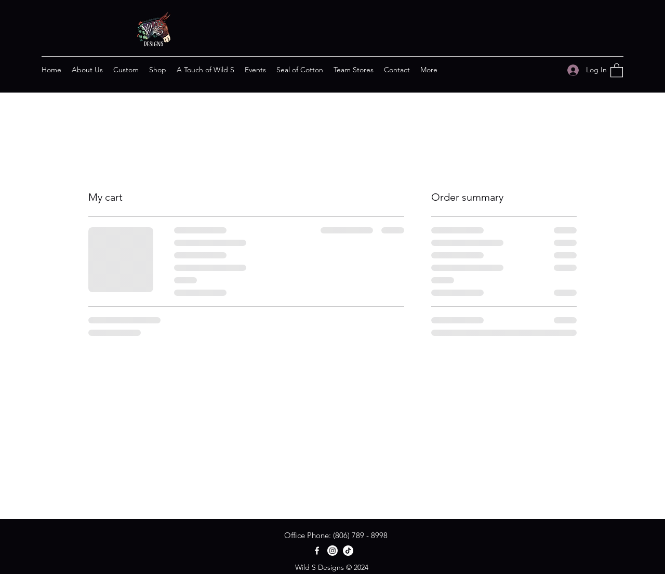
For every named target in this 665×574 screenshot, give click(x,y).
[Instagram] (332, 550)
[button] (616, 69)
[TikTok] (348, 550)
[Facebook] (317, 550)
